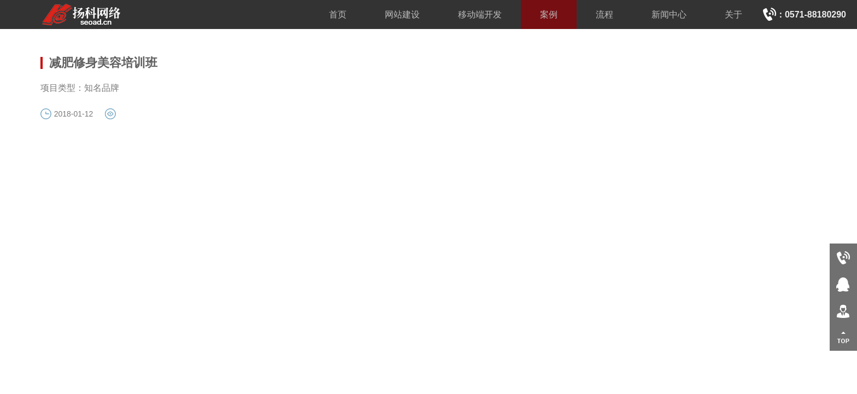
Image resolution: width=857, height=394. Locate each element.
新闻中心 (668, 14)
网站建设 (402, 14)
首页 (338, 14)
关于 (733, 14)
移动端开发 (480, 14)
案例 (548, 14)
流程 (604, 14)
